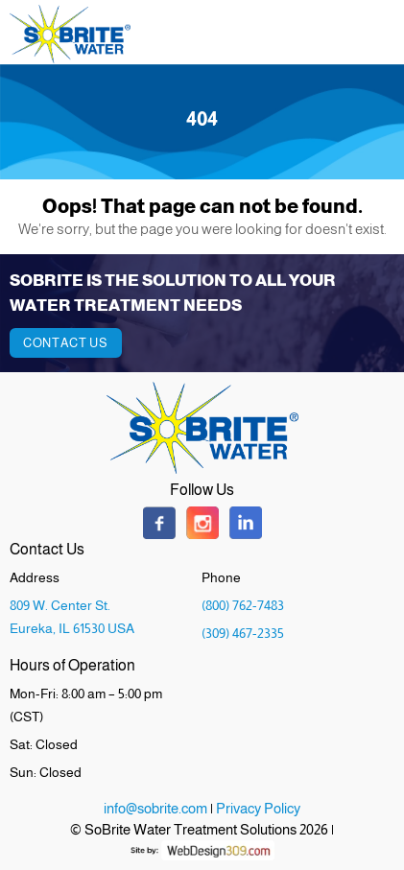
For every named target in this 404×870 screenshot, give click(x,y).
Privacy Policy (258, 808)
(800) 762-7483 (243, 605)
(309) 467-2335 (243, 633)
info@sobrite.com (155, 808)
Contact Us (65, 343)
